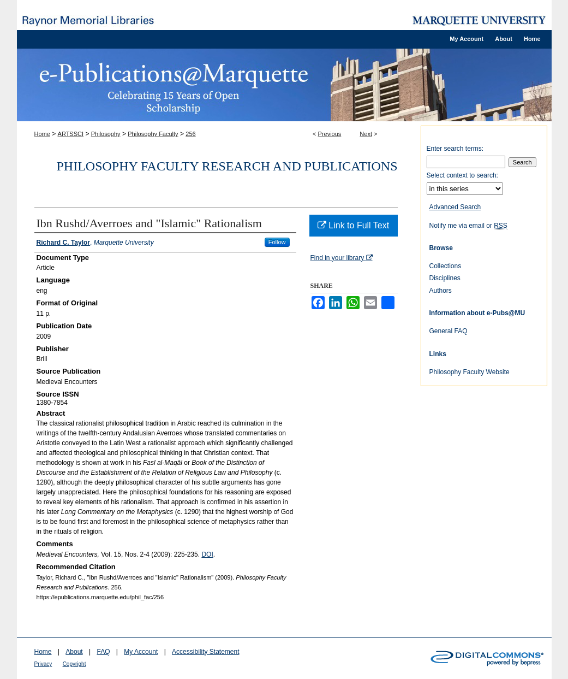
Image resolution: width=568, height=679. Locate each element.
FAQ (103, 652)
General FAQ (448, 331)
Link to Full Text (353, 225)
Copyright (74, 664)
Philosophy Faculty (153, 134)
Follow (277, 242)
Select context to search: (462, 175)
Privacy (43, 664)
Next (366, 134)
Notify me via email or (468, 225)
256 (190, 134)
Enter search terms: (455, 148)
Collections (445, 266)
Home (42, 134)
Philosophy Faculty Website (469, 372)
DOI (207, 554)
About (73, 652)
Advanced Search (455, 207)
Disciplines (445, 278)
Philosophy (106, 134)
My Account (141, 652)
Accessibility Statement (205, 652)
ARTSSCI (70, 134)
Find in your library (341, 258)
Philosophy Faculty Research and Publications (227, 166)
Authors (440, 290)
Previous (330, 134)
